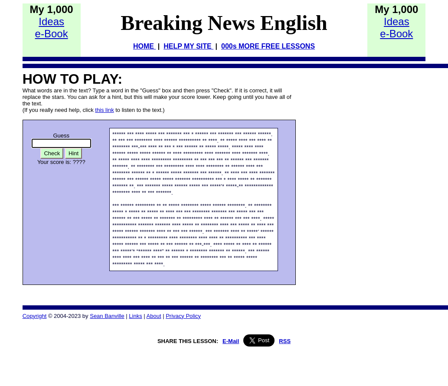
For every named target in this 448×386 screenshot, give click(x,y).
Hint (73, 153)
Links (135, 316)
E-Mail (230, 341)
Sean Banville (107, 316)
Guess (61, 135)
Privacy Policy (183, 316)
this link (104, 110)
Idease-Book (51, 27)
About (154, 316)
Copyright (35, 316)
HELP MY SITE (188, 46)
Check (52, 153)
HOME (144, 46)
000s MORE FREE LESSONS (268, 46)
